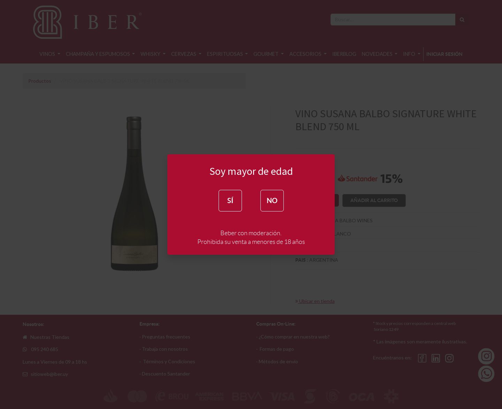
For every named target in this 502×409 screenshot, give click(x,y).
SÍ (230, 200)
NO (272, 200)
